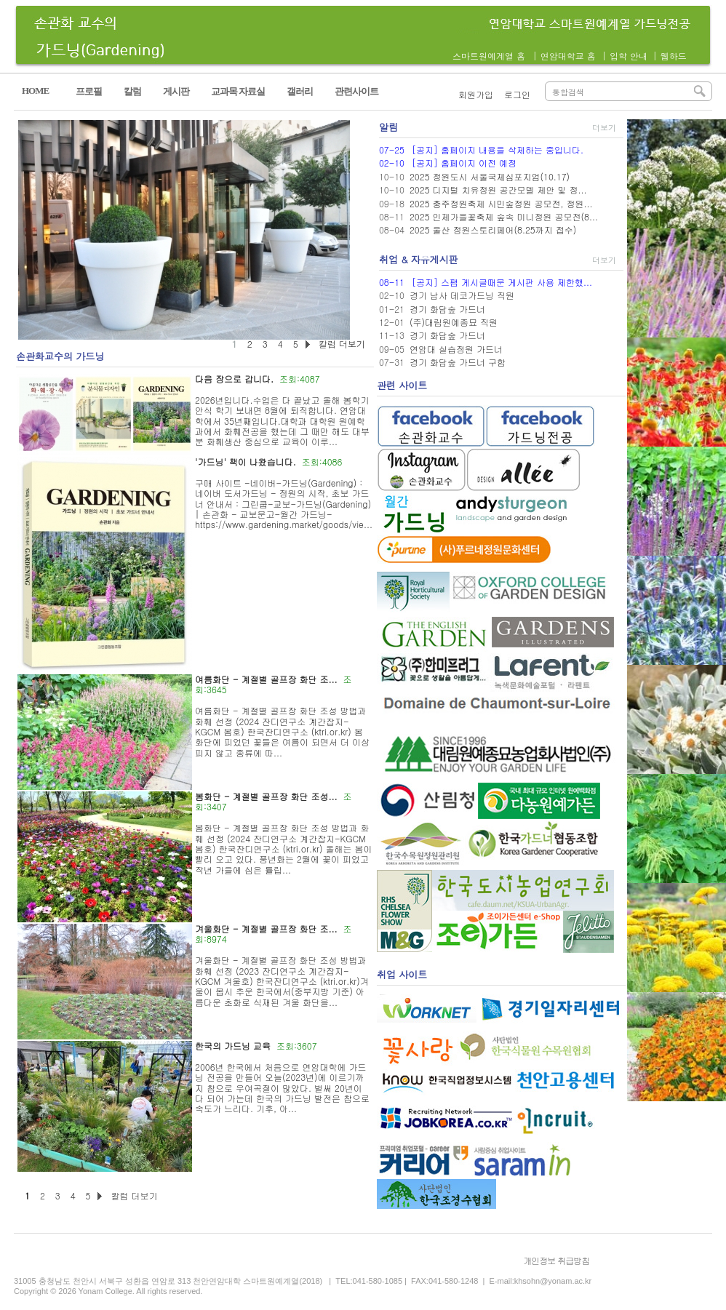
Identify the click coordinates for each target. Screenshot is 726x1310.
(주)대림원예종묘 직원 (454, 322)
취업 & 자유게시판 (418, 259)
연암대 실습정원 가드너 (456, 349)
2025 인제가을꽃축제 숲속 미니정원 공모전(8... (504, 216)
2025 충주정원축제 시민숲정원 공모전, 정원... (501, 203)
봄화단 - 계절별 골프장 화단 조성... (266, 796)
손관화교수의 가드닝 (60, 356)
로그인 (517, 94)
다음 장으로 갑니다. (234, 378)
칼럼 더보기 (134, 1195)
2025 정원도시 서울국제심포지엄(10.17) (490, 176)
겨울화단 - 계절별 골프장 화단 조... (266, 928)
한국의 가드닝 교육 (233, 1045)
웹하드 (674, 55)
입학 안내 (628, 55)
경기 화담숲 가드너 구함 (458, 362)
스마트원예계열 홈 (488, 55)
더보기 (604, 127)
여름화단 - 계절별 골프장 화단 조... (266, 679)
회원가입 (475, 94)
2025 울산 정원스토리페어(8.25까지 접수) (493, 229)
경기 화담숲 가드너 (447, 309)
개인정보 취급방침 (556, 1260)
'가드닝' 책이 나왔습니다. (245, 461)
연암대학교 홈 (568, 55)
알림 (388, 127)
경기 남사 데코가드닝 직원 (462, 295)
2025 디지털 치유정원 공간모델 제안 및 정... (498, 189)
